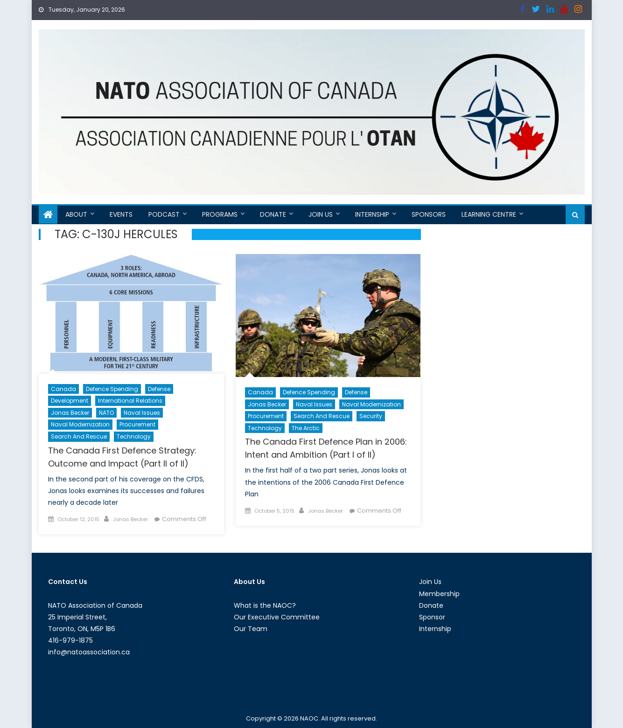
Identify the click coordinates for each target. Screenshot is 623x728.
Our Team (250, 628)
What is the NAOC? (265, 605)
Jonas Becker (70, 413)
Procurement (137, 424)
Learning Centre (489, 214)
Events (121, 214)
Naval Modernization (80, 424)
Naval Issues (142, 413)
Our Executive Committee (277, 617)
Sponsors (429, 214)
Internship (372, 214)
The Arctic (306, 428)
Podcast (164, 214)
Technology (134, 436)
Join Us (320, 214)
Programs (220, 214)
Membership (439, 593)
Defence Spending (112, 389)
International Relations (130, 401)
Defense (159, 389)
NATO (106, 413)
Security (370, 416)
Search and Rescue (79, 436)
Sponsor (432, 617)
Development (69, 401)
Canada (63, 389)
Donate (273, 214)
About (76, 214)
